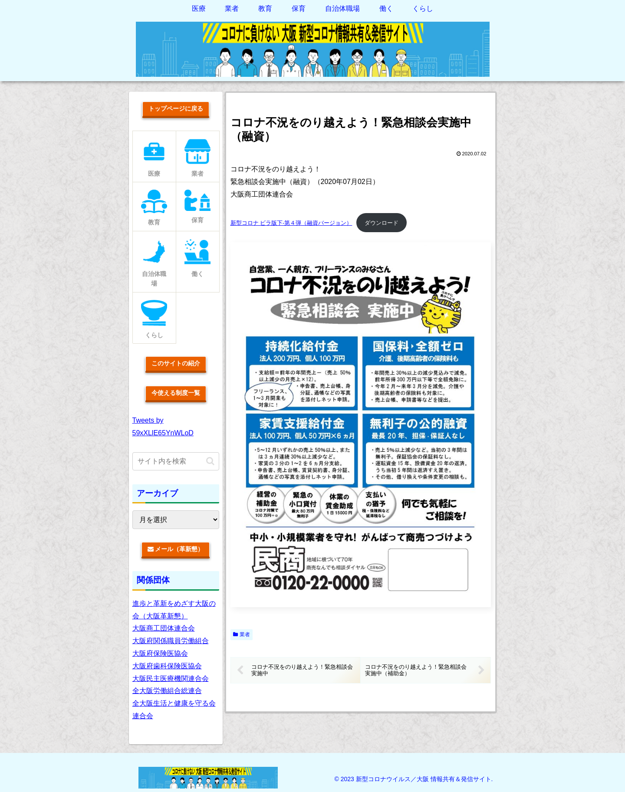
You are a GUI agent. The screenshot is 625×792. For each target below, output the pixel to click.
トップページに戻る (175, 108)
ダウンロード (381, 223)
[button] (210, 461)
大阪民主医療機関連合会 (170, 678)
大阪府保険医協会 (160, 653)
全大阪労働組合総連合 (167, 690)
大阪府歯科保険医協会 (167, 666)
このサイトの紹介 (175, 363)
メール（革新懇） (176, 549)
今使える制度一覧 (175, 392)
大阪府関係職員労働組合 (170, 640)
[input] (175, 461)
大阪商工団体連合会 (163, 628)
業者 (241, 634)
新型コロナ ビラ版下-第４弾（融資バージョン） (291, 223)
